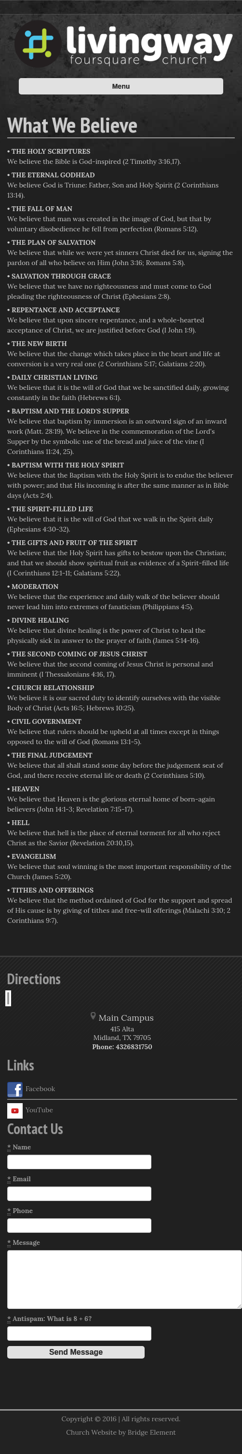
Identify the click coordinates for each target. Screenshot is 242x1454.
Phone (20, 1210)
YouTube (30, 1111)
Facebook (31, 1089)
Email (19, 1179)
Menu (121, 86)
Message (23, 1242)
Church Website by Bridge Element (120, 1432)
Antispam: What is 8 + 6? (49, 1318)
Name (19, 1147)
